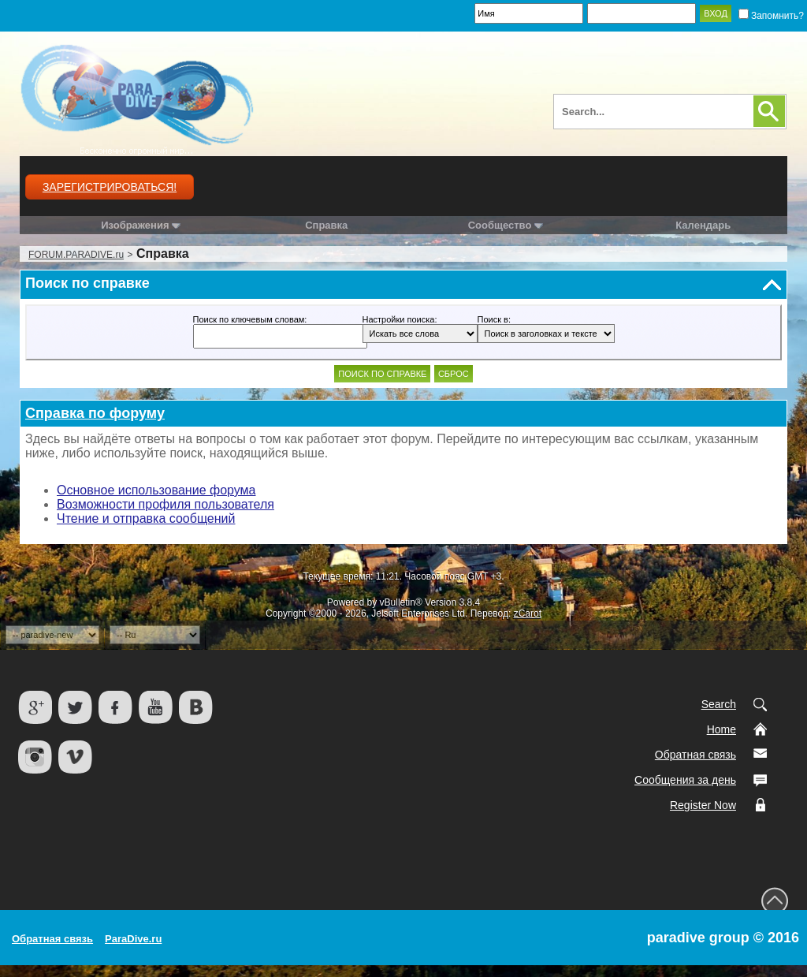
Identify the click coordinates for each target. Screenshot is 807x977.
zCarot (527, 613)
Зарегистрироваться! (110, 187)
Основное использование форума (156, 490)
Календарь (703, 225)
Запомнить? (771, 15)
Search (718, 704)
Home (721, 729)
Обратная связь (695, 754)
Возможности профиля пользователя (165, 504)
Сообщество (505, 225)
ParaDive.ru (133, 939)
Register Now (703, 805)
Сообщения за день (685, 780)
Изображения (135, 225)
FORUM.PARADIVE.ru (76, 254)
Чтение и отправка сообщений (146, 518)
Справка (326, 225)
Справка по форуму (95, 413)
